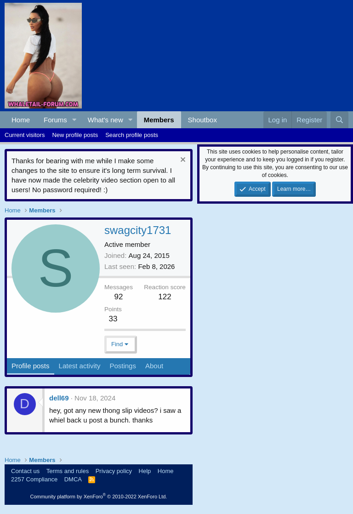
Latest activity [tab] (80, 366)
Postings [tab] (122, 366)
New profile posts (75, 134)
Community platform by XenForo (98, 496)
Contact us (25, 471)
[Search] (339, 119)
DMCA (73, 479)
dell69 (59, 398)
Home (20, 120)
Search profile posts (131, 134)
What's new (105, 120)
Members (159, 120)
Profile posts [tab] (30, 366)
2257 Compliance (34, 479)
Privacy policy (114, 471)
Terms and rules (67, 471)
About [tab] (154, 366)
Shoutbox (202, 120)
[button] (74, 119)
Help (145, 471)
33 (112, 318)
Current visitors (25, 134)
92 (118, 296)
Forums (55, 120)
